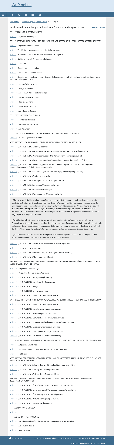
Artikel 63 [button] (13, 421)
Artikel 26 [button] (13, 171)
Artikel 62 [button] (13, 412)
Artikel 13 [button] (13, 97)
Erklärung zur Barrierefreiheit (45, 438)
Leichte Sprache (82, 438)
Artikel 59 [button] (13, 394)
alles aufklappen (98, 27)
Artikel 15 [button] (13, 106)
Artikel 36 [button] (13, 268)
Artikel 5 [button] (13, 59)
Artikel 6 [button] (13, 63)
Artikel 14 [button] (13, 101)
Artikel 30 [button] (13, 189)
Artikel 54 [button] (13, 365)
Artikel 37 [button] (13, 272)
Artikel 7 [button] (13, 68)
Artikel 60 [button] (13, 398)
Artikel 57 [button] (13, 385)
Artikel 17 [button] (13, 119)
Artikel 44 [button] (13, 308)
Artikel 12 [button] (13, 92)
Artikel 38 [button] (13, 277)
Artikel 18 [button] (13, 124)
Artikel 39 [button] (13, 281)
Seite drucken (15, 438)
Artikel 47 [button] (13, 322)
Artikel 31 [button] (13, 194)
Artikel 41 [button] (13, 290)
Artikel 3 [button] (13, 50)
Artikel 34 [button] (13, 252)
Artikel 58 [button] (13, 389)
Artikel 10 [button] (13, 83)
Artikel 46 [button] (13, 317)
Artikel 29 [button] (13, 184)
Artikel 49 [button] (13, 331)
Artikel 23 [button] (13, 155)
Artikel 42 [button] (13, 295)
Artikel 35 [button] (13, 257)
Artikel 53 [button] (13, 353)
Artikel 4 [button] (13, 54)
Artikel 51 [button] (13, 344)
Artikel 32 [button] (13, 243)
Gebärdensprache (98, 438)
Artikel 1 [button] (13, 36)
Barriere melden (66, 438)
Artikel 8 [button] (13, 72)
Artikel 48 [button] (13, 326)
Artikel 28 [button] (13, 180)
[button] (3, 14)
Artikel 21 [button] (13, 146)
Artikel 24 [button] (13, 160)
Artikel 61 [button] (13, 403)
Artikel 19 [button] (13, 128)
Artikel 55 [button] (13, 369)
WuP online (22, 4)
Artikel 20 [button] (13, 137)
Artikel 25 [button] (13, 164)
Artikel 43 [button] (13, 304)
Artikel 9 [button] (13, 77)
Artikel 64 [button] (13, 425)
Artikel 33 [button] (13, 248)
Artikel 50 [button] (13, 335)
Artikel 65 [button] (13, 430)
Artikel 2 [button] (13, 45)
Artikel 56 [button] (13, 374)
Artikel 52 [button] (13, 349)
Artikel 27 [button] (13, 176)
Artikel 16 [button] (13, 110)
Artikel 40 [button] (13, 286)
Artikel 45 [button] (13, 313)
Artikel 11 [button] (13, 88)
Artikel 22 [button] (13, 151)
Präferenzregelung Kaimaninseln (34, 21)
